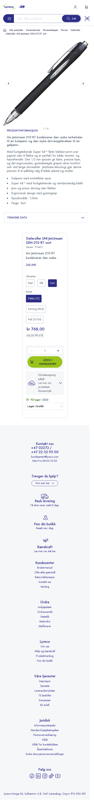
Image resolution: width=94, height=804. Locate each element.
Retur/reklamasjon (45, 577)
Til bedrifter (45, 695)
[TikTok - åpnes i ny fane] (51, 776)
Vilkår (45, 740)
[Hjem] (4, 30)
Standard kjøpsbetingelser (45, 730)
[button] (45, 383)
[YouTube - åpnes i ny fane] (58, 776)
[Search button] (71, 18)
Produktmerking (45, 656)
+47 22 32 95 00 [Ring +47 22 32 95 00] (45, 452)
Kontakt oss (45, 582)
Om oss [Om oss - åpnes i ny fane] (45, 646)
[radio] (30, 283)
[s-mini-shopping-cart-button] (86, 7)
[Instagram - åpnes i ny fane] (45, 776)
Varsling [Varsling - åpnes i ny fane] (44, 587)
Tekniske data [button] (46, 218)
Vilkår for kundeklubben (45, 744)
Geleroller (75, 30)
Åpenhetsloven (45, 749)
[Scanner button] (87, 18)
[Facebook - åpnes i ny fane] (32, 776)
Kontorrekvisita (33, 30)
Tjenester (45, 686)
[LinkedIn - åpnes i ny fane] (38, 776)
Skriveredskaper (50, 30)
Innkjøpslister (45, 607)
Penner (64, 30)
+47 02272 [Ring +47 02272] (40, 448)
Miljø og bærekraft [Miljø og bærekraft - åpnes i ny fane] (45, 651)
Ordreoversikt (44, 612)
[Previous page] (8, 83)
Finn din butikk (45, 661)
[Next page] (83, 83)
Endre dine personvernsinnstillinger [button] (45, 754)
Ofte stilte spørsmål (45, 572)
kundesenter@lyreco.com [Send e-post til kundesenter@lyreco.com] (45, 457)
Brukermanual (44, 568)
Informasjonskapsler (45, 725)
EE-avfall (44, 705)
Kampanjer (45, 700)
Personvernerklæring (44, 735)
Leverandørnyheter (45, 691)
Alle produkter (16, 30)
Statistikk (44, 617)
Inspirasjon (45, 681)
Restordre (44, 621)
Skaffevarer (45, 626)
